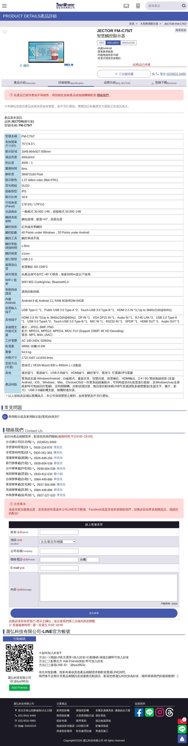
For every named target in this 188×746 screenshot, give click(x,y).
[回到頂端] (182, 738)
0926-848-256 (43, 458)
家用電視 (81, 720)
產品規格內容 (34, 106)
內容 (13, 589)
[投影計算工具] (138, 9)
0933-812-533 (43, 474)
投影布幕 (62, 720)
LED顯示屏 (82, 725)
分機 (83, 559)
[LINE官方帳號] (149, 715)
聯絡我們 (103, 95)
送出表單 (94, 613)
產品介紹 (24, 83)
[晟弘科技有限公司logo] (65, 8)
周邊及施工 (101, 730)
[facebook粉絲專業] (139, 715)
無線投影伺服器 (66, 725)
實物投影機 (82, 710)
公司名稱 (16, 550)
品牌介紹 (117, 83)
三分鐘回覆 (124, 74)
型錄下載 (163, 83)
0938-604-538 (43, 463)
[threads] (170, 715)
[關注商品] (182, 721)
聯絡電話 (16, 559)
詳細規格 (71, 83)
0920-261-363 (43, 452)
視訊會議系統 (103, 720)
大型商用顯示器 (85, 715)
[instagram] (159, 715)
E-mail (14, 567)
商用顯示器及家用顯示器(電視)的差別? (34, 416)
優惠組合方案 (122, 710)
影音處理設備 (83, 730)
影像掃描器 (101, 725)
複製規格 (181, 30)
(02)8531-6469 (176, 74)
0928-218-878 (43, 447)
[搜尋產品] (166, 5)
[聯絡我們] (126, 9)
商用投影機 (63, 715)
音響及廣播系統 (104, 710)
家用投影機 (63, 710)
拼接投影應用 (64, 730)
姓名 (13, 532)
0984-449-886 (43, 479)
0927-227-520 (46, 495)
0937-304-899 (46, 484)
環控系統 (100, 715)
